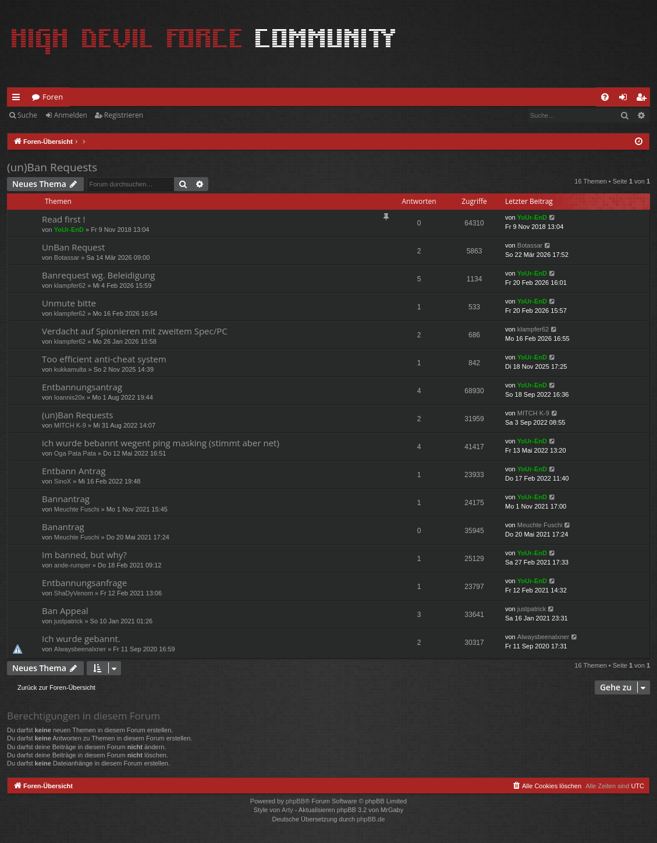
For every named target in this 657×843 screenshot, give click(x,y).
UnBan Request (73, 247)
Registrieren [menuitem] (643, 99)
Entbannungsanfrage (84, 582)
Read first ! (63, 219)
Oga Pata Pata (75, 453)
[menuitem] (605, 97)
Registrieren (123, 115)
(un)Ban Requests (52, 167)
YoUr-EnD (69, 229)
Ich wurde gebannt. (81, 638)
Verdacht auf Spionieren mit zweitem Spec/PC (135, 331)
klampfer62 (70, 285)
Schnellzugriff (18, 99)
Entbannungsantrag (82, 387)
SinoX (62, 481)
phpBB (295, 801)
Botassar (66, 257)
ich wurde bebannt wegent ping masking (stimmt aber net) (160, 443)
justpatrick (68, 621)
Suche (27, 115)
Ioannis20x (69, 397)
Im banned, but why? (84, 554)
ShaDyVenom (73, 593)
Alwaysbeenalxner (80, 649)
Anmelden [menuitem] (626, 99)
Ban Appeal (65, 610)
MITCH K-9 (70, 425)
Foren (52, 96)
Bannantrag (66, 499)
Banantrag (63, 526)
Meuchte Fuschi (77, 509)
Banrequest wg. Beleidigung (98, 275)
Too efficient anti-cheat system (104, 359)
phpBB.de (371, 819)
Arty (287, 809)
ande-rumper (72, 565)
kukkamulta (70, 369)
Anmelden (70, 115)
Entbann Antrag (73, 471)
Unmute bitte (69, 303)
